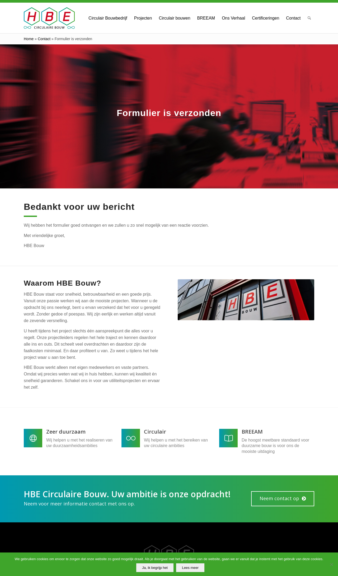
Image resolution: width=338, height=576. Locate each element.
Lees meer (190, 568)
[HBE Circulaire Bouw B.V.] (49, 18)
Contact (44, 39)
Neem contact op (279, 498)
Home (29, 39)
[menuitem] (108, 18)
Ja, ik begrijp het (155, 568)
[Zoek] (309, 18)
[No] (331, 564)
